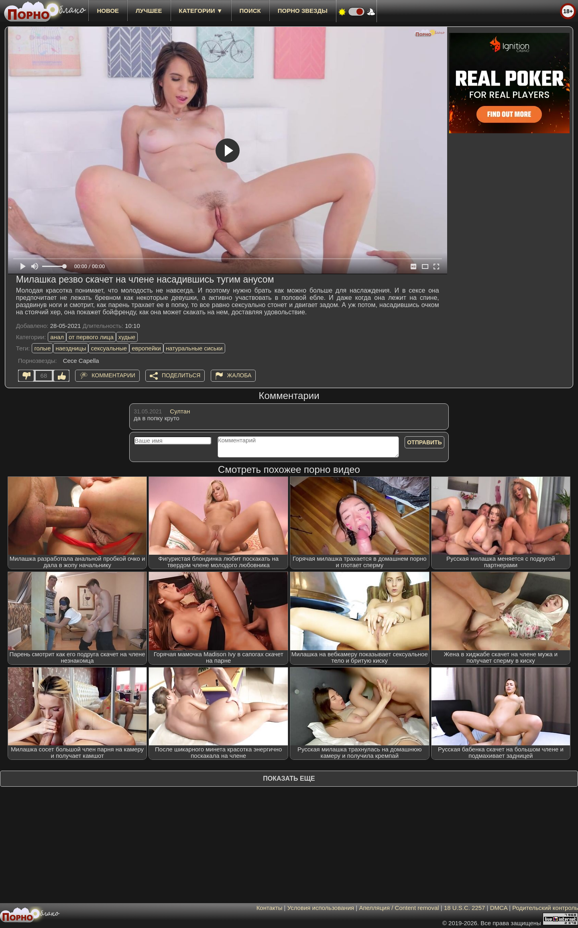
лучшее (149, 10)
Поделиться (181, 375)
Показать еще (289, 778)
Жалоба (239, 375)
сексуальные (109, 348)
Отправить (424, 442)
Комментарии (113, 375)
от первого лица (91, 337)
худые (126, 337)
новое (108, 10)
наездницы (70, 348)
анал (57, 337)
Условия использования (320, 907)
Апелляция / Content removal (399, 907)
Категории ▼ (201, 10)
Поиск (250, 10)
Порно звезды (303, 10)
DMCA (498, 907)
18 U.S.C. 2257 (464, 907)
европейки (146, 348)
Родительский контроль (545, 907)
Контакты (269, 907)
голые (42, 348)
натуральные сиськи (194, 348)
